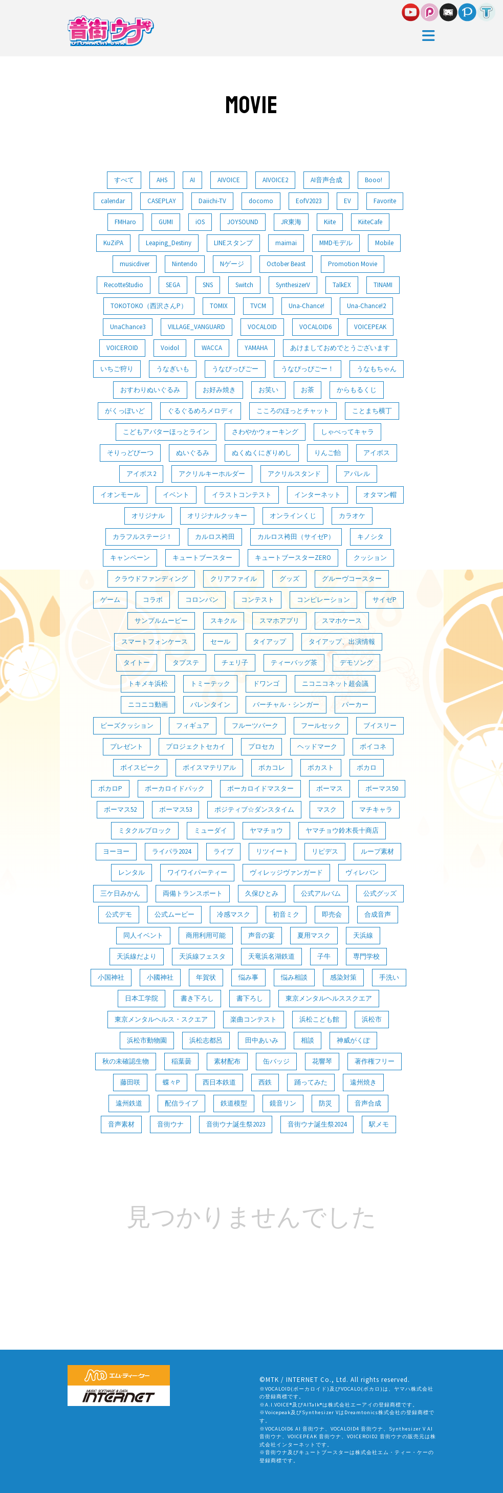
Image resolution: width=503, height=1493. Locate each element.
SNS (208, 284)
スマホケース (342, 620)
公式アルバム (321, 893)
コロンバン (201, 599)
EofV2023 (308, 201)
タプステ (185, 662)
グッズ (289, 578)
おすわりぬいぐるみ (150, 389)
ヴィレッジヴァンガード (286, 872)
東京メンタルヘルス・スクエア (161, 1019)
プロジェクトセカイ (196, 746)
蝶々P (171, 1082)
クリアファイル (233, 578)
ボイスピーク (140, 767)
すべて (124, 180)
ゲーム (110, 599)
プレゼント (126, 746)
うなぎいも (172, 368)
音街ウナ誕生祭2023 (235, 1124)
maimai (286, 243)
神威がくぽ (353, 1040)
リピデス (325, 851)
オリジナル (148, 515)
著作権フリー (375, 1061)
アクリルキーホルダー (212, 473)
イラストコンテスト (242, 494)
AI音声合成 (326, 180)
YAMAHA (256, 347)
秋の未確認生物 (125, 1061)
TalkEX (342, 284)
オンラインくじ (293, 515)
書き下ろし (197, 998)
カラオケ (352, 515)
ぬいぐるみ (192, 452)
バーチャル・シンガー (286, 704)
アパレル (356, 473)
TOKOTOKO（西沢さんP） (149, 305)
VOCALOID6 (315, 326)
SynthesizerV (293, 284)
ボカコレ (271, 767)
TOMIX (219, 305)
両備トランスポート (193, 893)
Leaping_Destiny (168, 243)
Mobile (384, 243)
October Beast (286, 263)
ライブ (223, 851)
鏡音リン (283, 1103)
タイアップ (269, 641)
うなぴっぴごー (235, 368)
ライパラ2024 (171, 851)
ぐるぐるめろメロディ (200, 410)
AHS (162, 180)
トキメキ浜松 (148, 683)
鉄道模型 (234, 1103)
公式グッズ (380, 893)
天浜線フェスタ (202, 956)
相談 (307, 1040)
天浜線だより (137, 956)
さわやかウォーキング (265, 431)
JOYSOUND (242, 222)
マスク (327, 809)
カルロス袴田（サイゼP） (296, 536)
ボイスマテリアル (209, 767)
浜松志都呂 (206, 1040)
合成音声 (377, 914)
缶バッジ (276, 1061)
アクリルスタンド (294, 473)
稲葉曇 (181, 1061)
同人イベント (143, 935)
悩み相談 (294, 977)
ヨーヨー (116, 851)
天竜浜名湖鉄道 (271, 956)
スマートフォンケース (154, 641)
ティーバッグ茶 (294, 662)
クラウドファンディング (151, 578)
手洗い (389, 977)
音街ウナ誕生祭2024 (317, 1124)
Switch (244, 284)
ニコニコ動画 (148, 704)
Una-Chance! (306, 305)
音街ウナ (170, 1124)
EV (347, 201)
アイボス (376, 452)
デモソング (356, 662)
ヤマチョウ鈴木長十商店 (342, 830)
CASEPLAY (161, 201)
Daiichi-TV (212, 201)
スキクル (223, 620)
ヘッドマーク (317, 746)
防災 (325, 1103)
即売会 (332, 914)
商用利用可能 (206, 935)
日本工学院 (141, 998)
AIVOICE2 (275, 180)
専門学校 (366, 956)
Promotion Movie (352, 263)
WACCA (212, 347)
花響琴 (322, 1061)
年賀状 (206, 977)
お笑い (268, 389)
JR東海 (291, 222)
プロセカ (261, 746)
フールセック (321, 725)
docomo (261, 201)
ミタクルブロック (144, 830)
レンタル (131, 872)
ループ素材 (377, 851)
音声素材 (121, 1124)
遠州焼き (363, 1082)
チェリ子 (235, 662)
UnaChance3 (127, 326)
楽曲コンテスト (253, 1019)
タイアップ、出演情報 (342, 641)
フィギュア (192, 725)
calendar (113, 201)
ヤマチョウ (266, 830)
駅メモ (379, 1124)
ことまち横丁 (372, 410)
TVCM (258, 305)
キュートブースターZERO (293, 557)
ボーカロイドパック (175, 788)
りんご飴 (327, 452)
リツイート (272, 851)
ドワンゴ (266, 683)
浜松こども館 (319, 1019)
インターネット (317, 494)
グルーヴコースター (352, 578)
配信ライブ (181, 1103)
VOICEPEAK (370, 326)
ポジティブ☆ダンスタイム (254, 809)
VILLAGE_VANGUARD (196, 326)
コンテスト (257, 599)
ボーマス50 (381, 788)
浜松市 (372, 1019)
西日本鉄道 (219, 1082)
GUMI (166, 222)
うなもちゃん (377, 368)
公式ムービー (174, 914)
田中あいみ (261, 1040)
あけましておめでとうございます (340, 347)
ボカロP (110, 788)
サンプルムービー (161, 620)
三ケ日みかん (120, 893)
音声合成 (368, 1103)
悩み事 (248, 977)
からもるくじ (357, 389)
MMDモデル (336, 243)
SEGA (173, 284)
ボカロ (367, 767)
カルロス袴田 (215, 536)
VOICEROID (122, 347)
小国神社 (111, 977)
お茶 (307, 389)
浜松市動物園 (147, 1040)
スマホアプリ (279, 620)
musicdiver (134, 263)
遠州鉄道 (129, 1103)
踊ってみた (310, 1082)
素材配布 (227, 1061)
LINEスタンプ (233, 243)
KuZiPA (113, 243)
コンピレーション (323, 599)
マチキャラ (375, 809)
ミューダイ (210, 830)
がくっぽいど (125, 410)
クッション (370, 557)
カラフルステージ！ (142, 536)
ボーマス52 (120, 809)
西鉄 (265, 1082)
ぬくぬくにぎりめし (262, 452)
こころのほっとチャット (293, 410)
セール (220, 641)
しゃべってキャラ (347, 431)
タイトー (136, 662)
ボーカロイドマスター (260, 788)
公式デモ (118, 914)
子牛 (324, 956)
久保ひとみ (261, 893)
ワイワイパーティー (197, 872)
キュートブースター (202, 557)
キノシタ (370, 536)
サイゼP (385, 599)
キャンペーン (130, 557)
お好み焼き (219, 389)
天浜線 (363, 935)
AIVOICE (228, 180)
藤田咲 (130, 1082)
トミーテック (210, 683)
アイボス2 (141, 473)
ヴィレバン (362, 872)
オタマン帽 (380, 494)
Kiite (330, 222)
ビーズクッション (127, 725)
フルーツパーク (255, 725)
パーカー (355, 704)
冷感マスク (233, 914)
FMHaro (125, 222)
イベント (176, 494)
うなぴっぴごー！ (307, 368)
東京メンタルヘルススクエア (329, 998)
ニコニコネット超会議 (335, 683)
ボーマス (329, 788)
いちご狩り (117, 368)
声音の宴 (261, 935)
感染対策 (343, 977)
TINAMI (383, 284)
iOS (200, 222)
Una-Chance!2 (366, 305)
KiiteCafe (370, 222)
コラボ (153, 599)
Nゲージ (232, 263)
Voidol (170, 347)
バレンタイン (210, 704)
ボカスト (321, 767)
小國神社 (160, 977)
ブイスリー (380, 725)
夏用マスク (314, 935)
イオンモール (120, 494)
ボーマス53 (175, 809)
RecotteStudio (123, 284)
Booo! (373, 180)
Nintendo (185, 263)
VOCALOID (262, 326)
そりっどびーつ (130, 452)
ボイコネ (373, 746)
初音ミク (286, 914)
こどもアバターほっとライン (166, 431)
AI (192, 180)
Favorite (385, 201)
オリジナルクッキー (217, 515)
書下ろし (249, 998)
